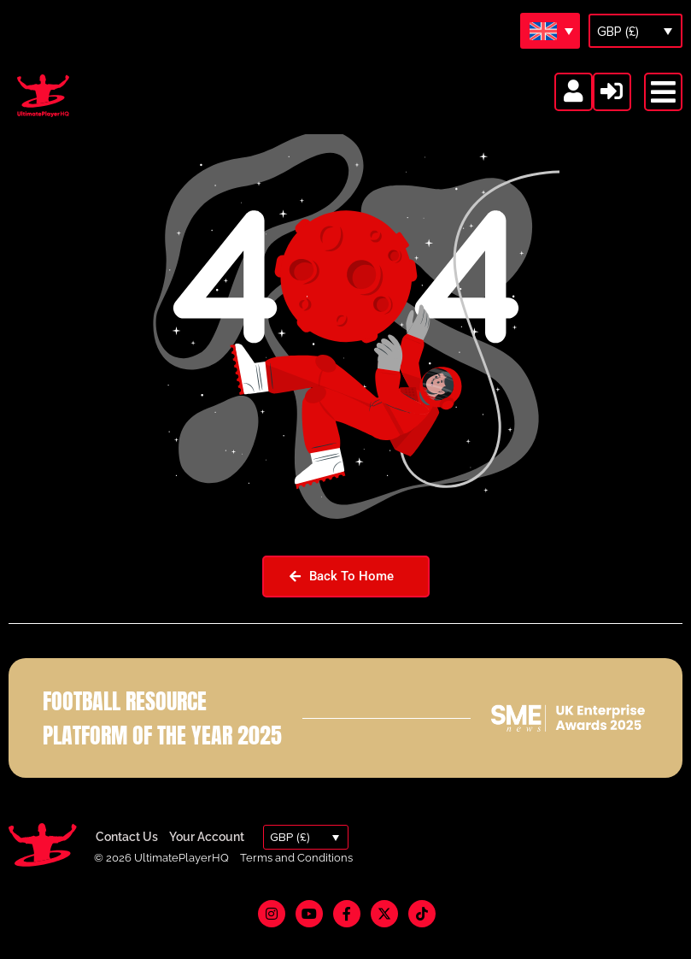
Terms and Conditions (296, 880)
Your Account (206, 860)
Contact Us (127, 860)
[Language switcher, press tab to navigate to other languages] (550, 31)
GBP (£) (618, 31)
